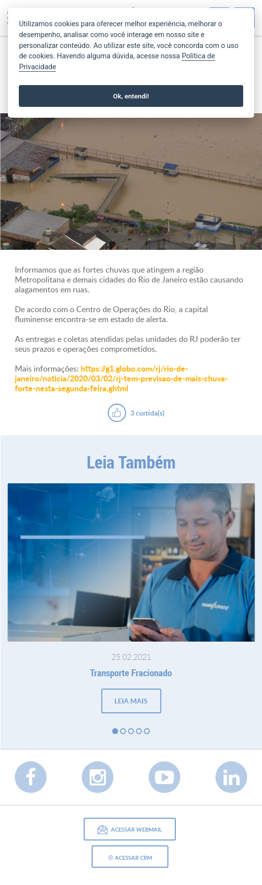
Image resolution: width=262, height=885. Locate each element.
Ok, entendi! (131, 96)
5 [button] (147, 731)
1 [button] (115, 731)
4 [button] (139, 731)
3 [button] (131, 731)
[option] (131, 181)
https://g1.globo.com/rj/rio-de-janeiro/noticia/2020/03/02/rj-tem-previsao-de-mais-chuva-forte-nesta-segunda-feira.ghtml (121, 378)
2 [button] (123, 731)
